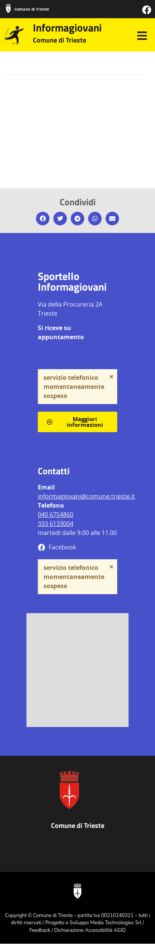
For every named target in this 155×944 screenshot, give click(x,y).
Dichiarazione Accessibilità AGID (90, 930)
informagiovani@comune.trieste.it (86, 496)
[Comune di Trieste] (8, 8)
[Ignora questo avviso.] (111, 377)
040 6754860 (55, 514)
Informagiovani (67, 27)
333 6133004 (55, 523)
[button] (43, 218)
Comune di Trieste (31, 9)
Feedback (39, 930)
